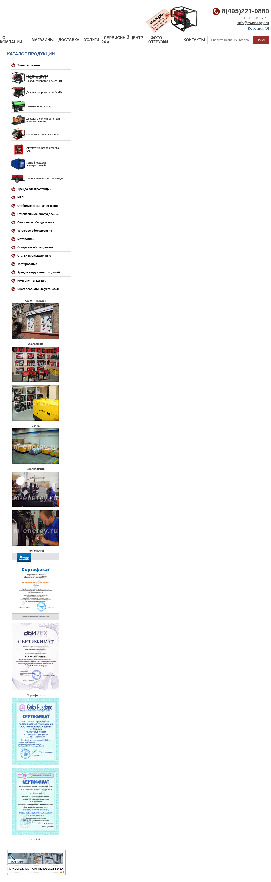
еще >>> (35, 839)
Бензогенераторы (37, 75)
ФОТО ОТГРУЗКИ (158, 40)
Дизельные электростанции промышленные (43, 120)
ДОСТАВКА (68, 40)
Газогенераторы (36, 78)
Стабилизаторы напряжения (37, 205)
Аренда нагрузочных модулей (38, 272)
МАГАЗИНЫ (43, 40)
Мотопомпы (25, 239)
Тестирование (27, 264)
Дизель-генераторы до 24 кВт (44, 80)
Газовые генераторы (38, 106)
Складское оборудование (35, 247)
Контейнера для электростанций (36, 164)
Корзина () (258, 28)
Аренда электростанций (34, 189)
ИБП (20, 197)
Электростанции (28, 65)
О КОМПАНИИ (11, 40)
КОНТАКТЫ (194, 40)
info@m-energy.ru (253, 23)
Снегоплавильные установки (38, 289)
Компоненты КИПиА (31, 280)
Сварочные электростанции (43, 134)
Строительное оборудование (38, 214)
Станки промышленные (34, 255)
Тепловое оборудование (34, 230)
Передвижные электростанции (44, 178)
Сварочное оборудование (35, 222)
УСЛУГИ (91, 40)
